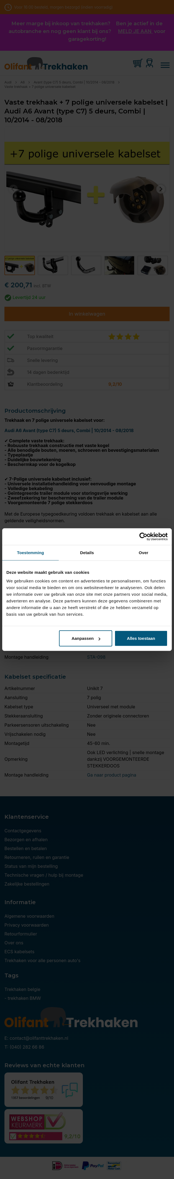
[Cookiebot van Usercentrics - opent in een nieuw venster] (143, 536)
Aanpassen (85, 638)
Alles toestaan (141, 638)
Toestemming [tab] (30, 552)
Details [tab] (87, 552)
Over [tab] (144, 552)
